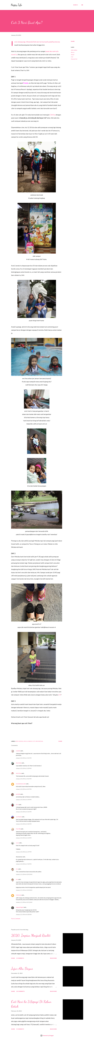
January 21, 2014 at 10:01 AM (24, 874)
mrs (17, 869)
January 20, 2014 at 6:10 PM (23, 838)
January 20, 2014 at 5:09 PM (23, 799)
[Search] (75, 4)
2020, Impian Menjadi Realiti (30, 935)
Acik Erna (18, 773)
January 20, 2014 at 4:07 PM (23, 789)
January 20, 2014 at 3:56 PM (23, 778)
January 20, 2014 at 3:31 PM (23, 758)
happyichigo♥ (19, 907)
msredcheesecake (21, 783)
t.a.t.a (17, 843)
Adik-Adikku (74, 50)
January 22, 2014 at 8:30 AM (24, 914)
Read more (53, 958)
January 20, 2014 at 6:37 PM (23, 852)
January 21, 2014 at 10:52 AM (24, 902)
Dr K (17, 804)
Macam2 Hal (74, 59)
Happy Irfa (16, 5)
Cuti (72, 56)
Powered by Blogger (47, 1035)
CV (60, 695)
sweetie (18, 750)
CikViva (52, 115)
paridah (18, 794)
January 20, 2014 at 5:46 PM (23, 824)
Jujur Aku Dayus (22, 968)
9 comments (20, 1029)
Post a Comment (15, 918)
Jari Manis (19, 816)
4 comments (20, 958)
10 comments (20, 991)
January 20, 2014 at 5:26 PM (23, 811)
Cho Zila (18, 829)
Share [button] (73, 41)
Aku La (72, 52)
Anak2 (72, 54)
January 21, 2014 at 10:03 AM (24, 890)
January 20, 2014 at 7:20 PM (23, 864)
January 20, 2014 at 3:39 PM (23, 768)
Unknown (18, 895)
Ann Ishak (18, 763)
